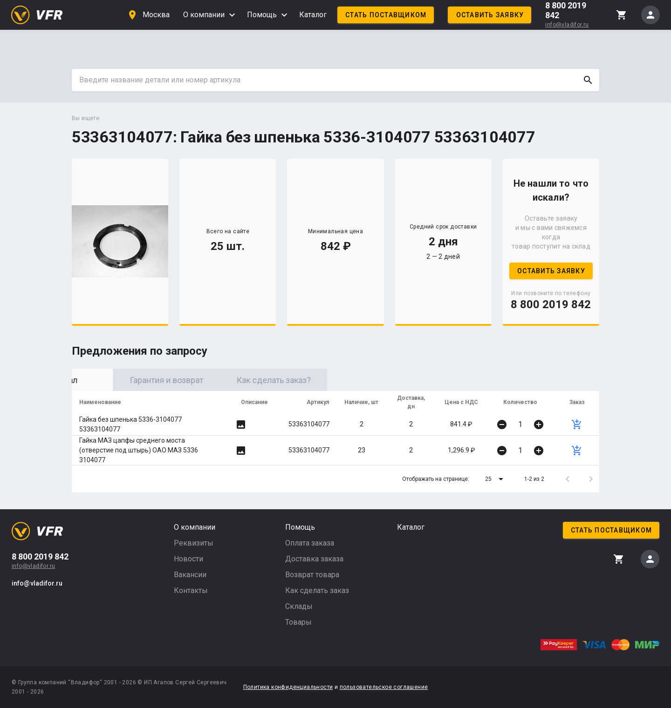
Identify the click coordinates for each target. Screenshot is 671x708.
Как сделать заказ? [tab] (339, 380)
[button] (496, 479)
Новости (188, 558)
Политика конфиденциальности (288, 687)
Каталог (313, 14)
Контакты (191, 590)
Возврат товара (312, 574)
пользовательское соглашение (384, 687)
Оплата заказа (309, 543)
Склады (299, 606)
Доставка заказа (314, 558)
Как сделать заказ (317, 590)
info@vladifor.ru (567, 24)
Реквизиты (193, 543)
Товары (298, 622)
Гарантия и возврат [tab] (232, 380)
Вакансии (190, 574)
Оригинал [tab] (125, 380)
